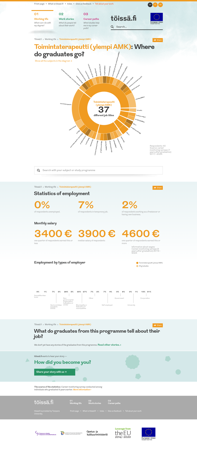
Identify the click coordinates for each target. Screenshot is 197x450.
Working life (50, 39)
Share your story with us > (51, 372)
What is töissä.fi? (56, 4)
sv (160, 5)
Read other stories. (109, 345)
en (150, 5)
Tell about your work (104, 4)
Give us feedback (83, 4)
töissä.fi (124, 18)
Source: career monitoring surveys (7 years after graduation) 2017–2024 (160, 151)
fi (155, 5)
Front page (39, 4)
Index (69, 4)
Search (113, 27)
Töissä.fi (38, 39)
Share (159, 40)
